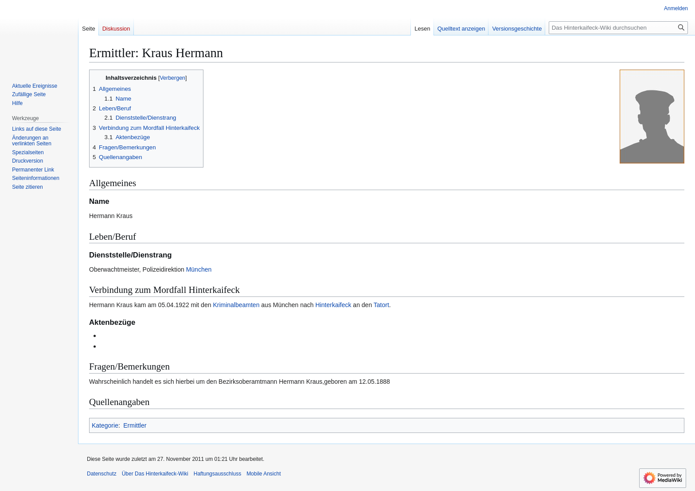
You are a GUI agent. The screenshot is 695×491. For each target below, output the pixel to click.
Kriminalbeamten (236, 304)
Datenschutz (102, 474)
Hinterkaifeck (333, 304)
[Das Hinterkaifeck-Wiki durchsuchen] (618, 27)
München (199, 269)
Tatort (381, 304)
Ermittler (134, 425)
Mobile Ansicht (263, 474)
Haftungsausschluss (217, 474)
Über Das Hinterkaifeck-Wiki (155, 474)
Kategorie (105, 425)
